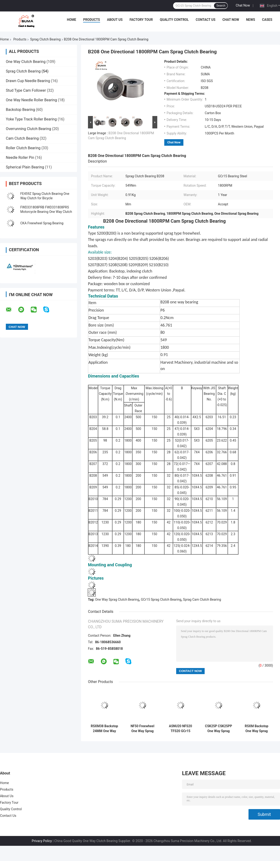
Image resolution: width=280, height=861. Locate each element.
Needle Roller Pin (20, 157)
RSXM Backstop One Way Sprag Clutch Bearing (256, 728)
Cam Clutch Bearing (22, 138)
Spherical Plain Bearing (25, 167)
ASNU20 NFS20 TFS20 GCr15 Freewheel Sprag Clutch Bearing (180, 728)
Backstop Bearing (20, 109)
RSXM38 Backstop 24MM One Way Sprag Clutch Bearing (104, 728)
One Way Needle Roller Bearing (31, 100)
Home (71, 20)
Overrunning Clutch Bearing (28, 129)
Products (91, 20)
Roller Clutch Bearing (23, 148)
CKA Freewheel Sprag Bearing (41, 223)
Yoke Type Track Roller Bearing (31, 119)
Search (220, 5)
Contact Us (205, 20)
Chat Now (243, 5)
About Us (115, 20)
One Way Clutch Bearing (26, 61)
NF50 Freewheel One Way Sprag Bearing (142, 728)
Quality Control (174, 20)
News (250, 20)
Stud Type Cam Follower (26, 90)
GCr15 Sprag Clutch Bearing (161, 599)
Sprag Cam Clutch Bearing (202, 599)
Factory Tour (141, 20)
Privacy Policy (42, 841)
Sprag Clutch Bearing (45, 39)
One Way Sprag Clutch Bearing (117, 599)
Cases (267, 20)
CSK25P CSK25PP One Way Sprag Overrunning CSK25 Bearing (218, 728)
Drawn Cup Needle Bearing (28, 81)
